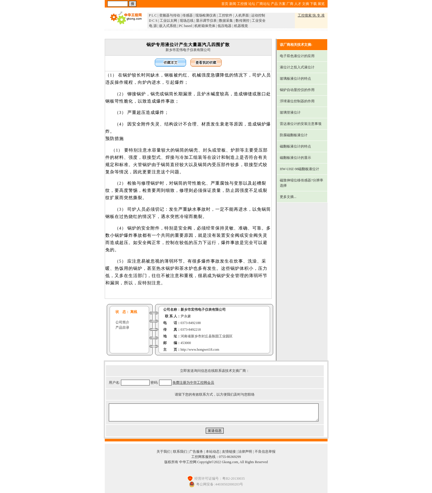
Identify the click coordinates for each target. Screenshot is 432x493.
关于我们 (163, 452)
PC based (185, 26)
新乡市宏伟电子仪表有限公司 (188, 50)
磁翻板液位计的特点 (295, 146)
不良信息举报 (265, 452)
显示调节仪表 (206, 21)
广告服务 (196, 452)
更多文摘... (288, 197)
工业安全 (259, 21)
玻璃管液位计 (290, 112)
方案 (282, 4)
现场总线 (187, 21)
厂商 (289, 4)
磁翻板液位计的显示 (295, 158)
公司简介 (122, 322)
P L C (153, 15)
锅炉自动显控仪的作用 (297, 90)
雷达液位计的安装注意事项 (300, 124)
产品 (274, 4)
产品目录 (122, 327)
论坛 (251, 4)
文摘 (305, 4)
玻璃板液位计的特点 (295, 79)
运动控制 (258, 15)
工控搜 (242, 4)
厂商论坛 (263, 4)
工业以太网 (168, 21)
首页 (224, 4)
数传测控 (242, 21)
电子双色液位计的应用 (297, 56)
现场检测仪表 (205, 15)
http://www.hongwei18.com (200, 350)
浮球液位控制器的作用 (297, 101)
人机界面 (242, 15)
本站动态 (213, 452)
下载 (313, 4)
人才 (297, 4)
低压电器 (224, 26)
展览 (321, 4)
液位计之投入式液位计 (297, 67)
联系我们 (180, 452)
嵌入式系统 (168, 26)
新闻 (232, 4)
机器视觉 (241, 26)
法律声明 (245, 452)
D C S (153, 21)
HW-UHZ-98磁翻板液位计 (299, 169)
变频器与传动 (169, 15)
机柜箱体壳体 (204, 26)
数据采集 (226, 21)
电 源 (153, 26)
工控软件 (225, 15)
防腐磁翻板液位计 (294, 135)
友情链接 (229, 452)
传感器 (187, 15)
